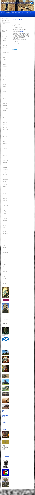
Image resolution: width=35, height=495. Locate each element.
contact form (7, 456)
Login (31, 492)
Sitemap (7, 492)
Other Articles (4, 422)
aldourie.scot (21, 31)
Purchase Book (6, 300)
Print (4, 492)
